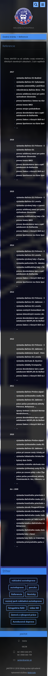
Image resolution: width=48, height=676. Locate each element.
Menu (42, 4)
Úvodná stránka (9, 37)
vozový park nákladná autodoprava (23, 601)
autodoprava (17, 587)
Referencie (16, 594)
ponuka (33, 587)
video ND (34, 608)
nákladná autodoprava (23, 580)
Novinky (31, 594)
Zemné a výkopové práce (23, 614)
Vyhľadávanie (35, 4)
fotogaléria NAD (16, 608)
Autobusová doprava (23, 621)
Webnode (32, 672)
